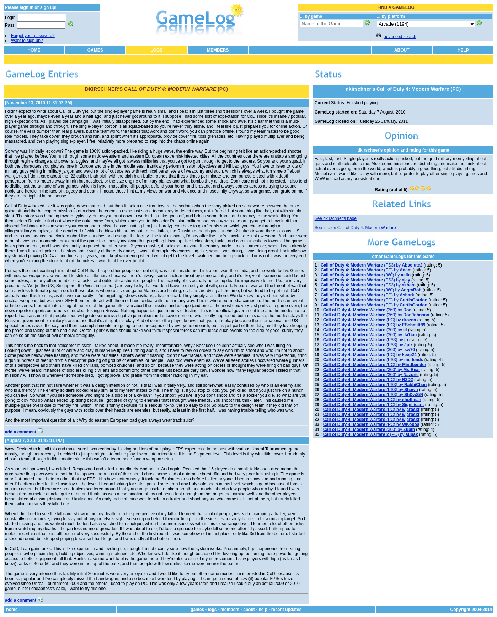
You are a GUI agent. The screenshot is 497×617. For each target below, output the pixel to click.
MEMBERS (218, 50)
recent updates (286, 609)
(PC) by (366, 270)
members (229, 609)
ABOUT (402, 50)
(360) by (366, 275)
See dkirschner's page (336, 218)
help (262, 609)
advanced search (400, 36)
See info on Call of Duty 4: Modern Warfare (355, 227)
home (11, 609)
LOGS (156, 50)
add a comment (24, 431)
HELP (463, 50)
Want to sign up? (27, 40)
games (197, 609)
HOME (33, 50)
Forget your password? (33, 35)
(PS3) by (371, 265)
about (249, 609)
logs (212, 609)
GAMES (95, 50)
